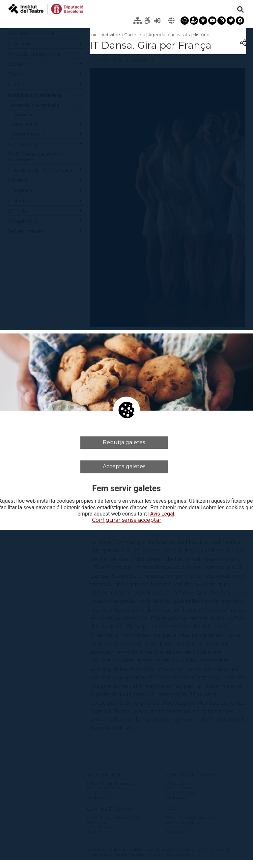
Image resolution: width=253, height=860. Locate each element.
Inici (94, 34)
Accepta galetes (124, 467)
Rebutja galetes (124, 442)
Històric (201, 34)
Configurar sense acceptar (126, 520)
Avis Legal (162, 514)
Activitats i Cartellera (123, 34)
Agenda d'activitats (169, 34)
